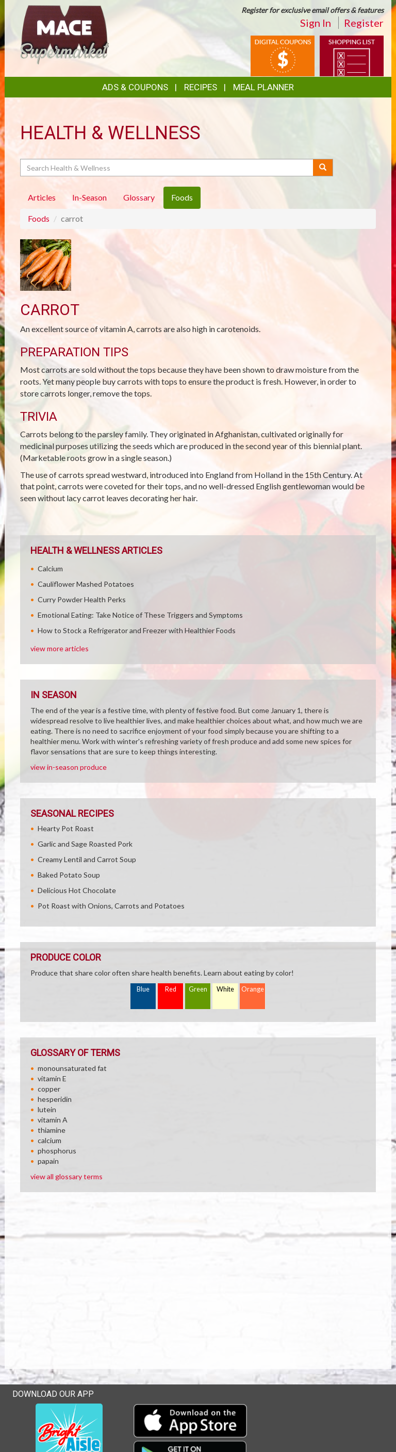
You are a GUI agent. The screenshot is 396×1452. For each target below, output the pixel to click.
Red (170, 989)
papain (48, 1161)
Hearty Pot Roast (66, 828)
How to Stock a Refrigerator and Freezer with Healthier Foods (137, 630)
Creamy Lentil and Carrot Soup (87, 859)
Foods (39, 218)
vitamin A (53, 1119)
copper (49, 1088)
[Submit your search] (323, 167)
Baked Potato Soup (69, 874)
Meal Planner (263, 87)
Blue (143, 989)
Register (364, 22)
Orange (252, 989)
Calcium (50, 568)
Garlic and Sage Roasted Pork (85, 843)
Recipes (200, 87)
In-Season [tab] (89, 197)
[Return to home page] (64, 33)
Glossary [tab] (139, 197)
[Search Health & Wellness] (167, 167)
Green (198, 989)
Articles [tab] (42, 197)
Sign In (315, 22)
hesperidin (55, 1099)
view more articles (59, 648)
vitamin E (52, 1078)
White (225, 989)
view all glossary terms (66, 1176)
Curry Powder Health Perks (82, 599)
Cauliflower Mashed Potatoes (86, 584)
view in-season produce (68, 767)
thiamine (51, 1130)
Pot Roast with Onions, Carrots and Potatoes (111, 905)
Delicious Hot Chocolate (77, 890)
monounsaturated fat (72, 1068)
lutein (47, 1109)
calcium (49, 1140)
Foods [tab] (182, 197)
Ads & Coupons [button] (135, 87)
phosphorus (57, 1150)
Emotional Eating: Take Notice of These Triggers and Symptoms (140, 614)
